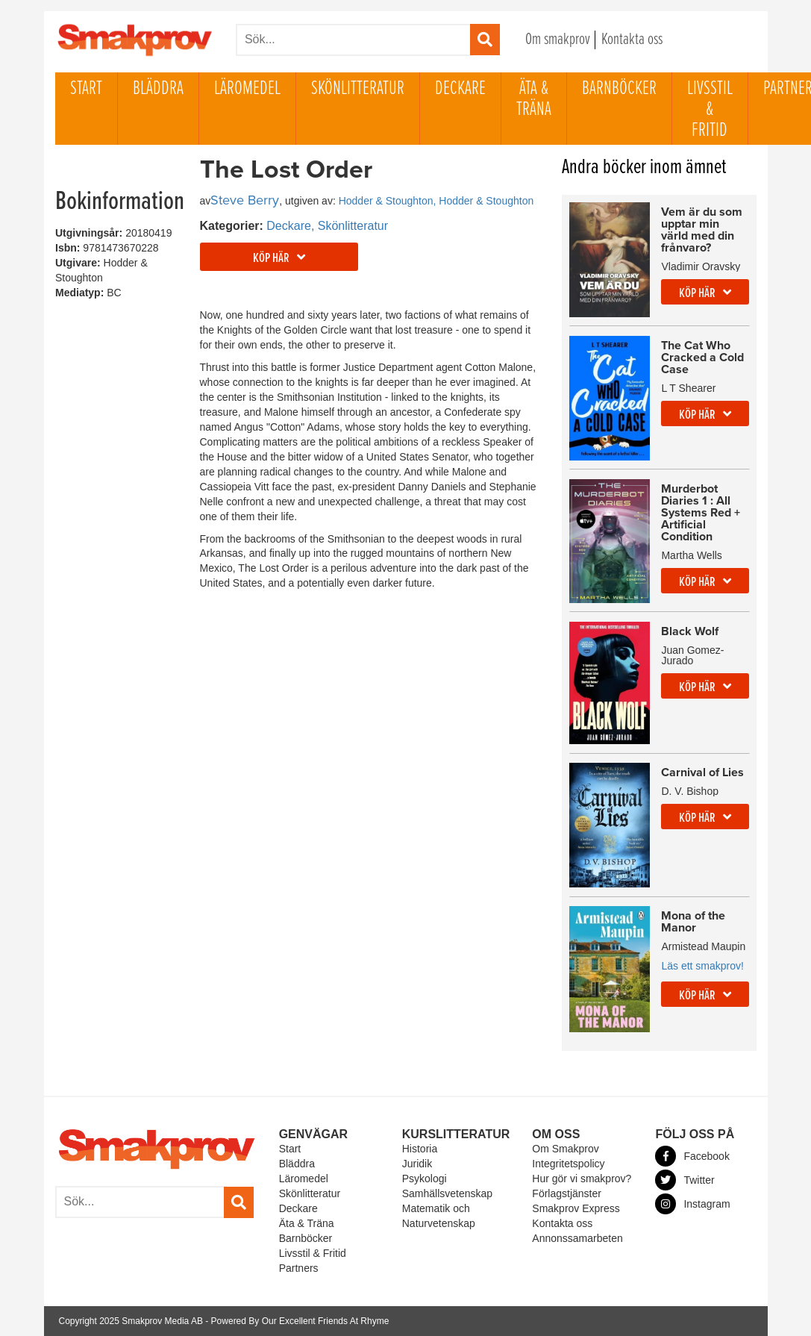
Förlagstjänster (566, 1193)
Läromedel (247, 89)
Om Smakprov (565, 1149)
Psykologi (424, 1178)
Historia (419, 1149)
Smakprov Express (575, 1208)
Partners (299, 1268)
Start (86, 89)
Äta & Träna (533, 99)
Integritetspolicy (568, 1164)
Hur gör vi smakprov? (581, 1178)
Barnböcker (619, 89)
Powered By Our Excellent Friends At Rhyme (300, 1321)
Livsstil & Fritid (710, 109)
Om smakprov (557, 40)
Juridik (417, 1164)
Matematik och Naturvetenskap (438, 1215)
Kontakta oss (632, 40)
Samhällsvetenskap (447, 1193)
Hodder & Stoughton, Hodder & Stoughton (436, 201)
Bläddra (158, 89)
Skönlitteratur (357, 89)
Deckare (460, 89)
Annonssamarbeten (577, 1238)
